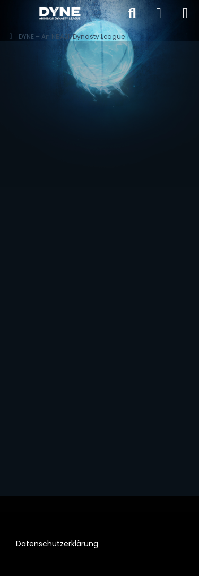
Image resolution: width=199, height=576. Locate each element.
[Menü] (185, 13)
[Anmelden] (158, 13)
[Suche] (132, 13)
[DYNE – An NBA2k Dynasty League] (59, 13)
